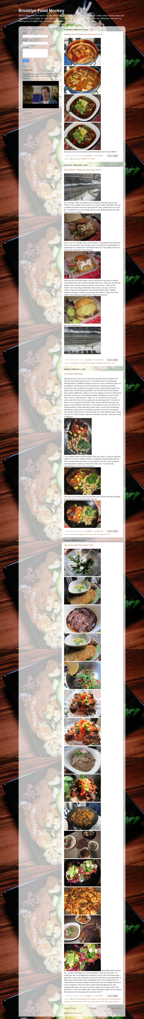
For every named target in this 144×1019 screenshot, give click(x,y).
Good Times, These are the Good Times (82, 170)
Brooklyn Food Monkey (41, 10)
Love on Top (86, 1001)
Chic (113, 363)
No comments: (99, 155)
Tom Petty (100, 534)
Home (93, 1008)
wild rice (107, 534)
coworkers (73, 534)
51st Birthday (73, 363)
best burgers (91, 363)
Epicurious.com (74, 159)
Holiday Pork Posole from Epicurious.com (83, 34)
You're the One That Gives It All (78, 545)
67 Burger (82, 363)
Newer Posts (70, 1008)
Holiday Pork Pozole (88, 159)
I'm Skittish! (28, 70)
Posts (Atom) (77, 1013)
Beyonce (94, 999)
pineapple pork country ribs (86, 534)
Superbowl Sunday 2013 (99, 1001)
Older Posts (115, 1008)
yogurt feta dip (114, 1001)
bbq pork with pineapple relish (79, 999)
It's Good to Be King (73, 374)
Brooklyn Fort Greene (103, 363)
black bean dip (103, 999)
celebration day (76, 1001)
